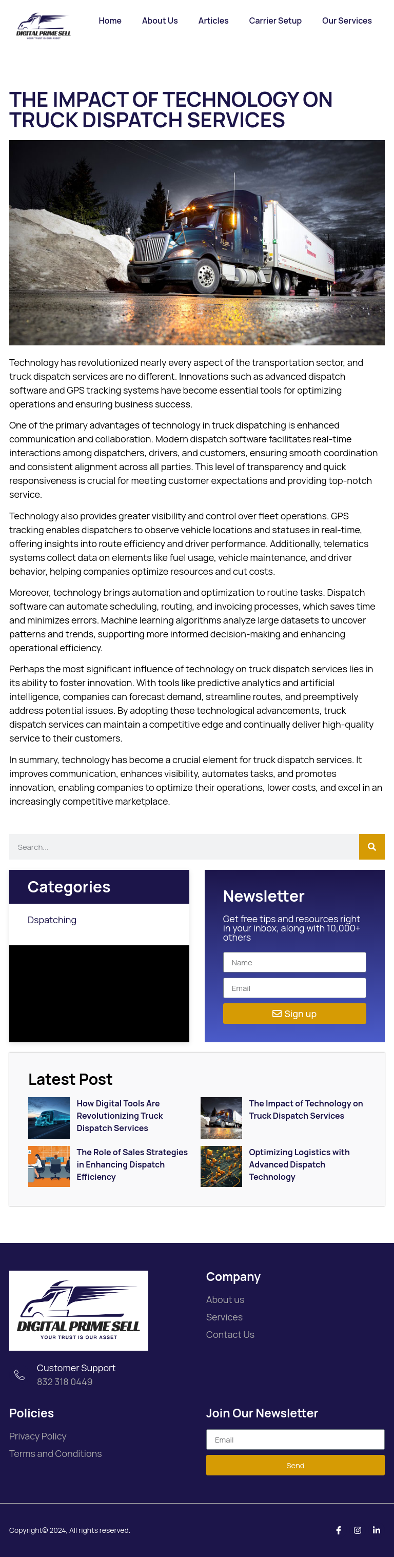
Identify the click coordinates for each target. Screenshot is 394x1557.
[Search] (372, 847)
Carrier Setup (275, 20)
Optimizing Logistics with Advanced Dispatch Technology (299, 1164)
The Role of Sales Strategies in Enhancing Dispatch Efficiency (132, 1164)
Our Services (347, 20)
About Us (160, 20)
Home (110, 20)
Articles (214, 20)
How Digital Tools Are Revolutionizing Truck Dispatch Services (120, 1116)
